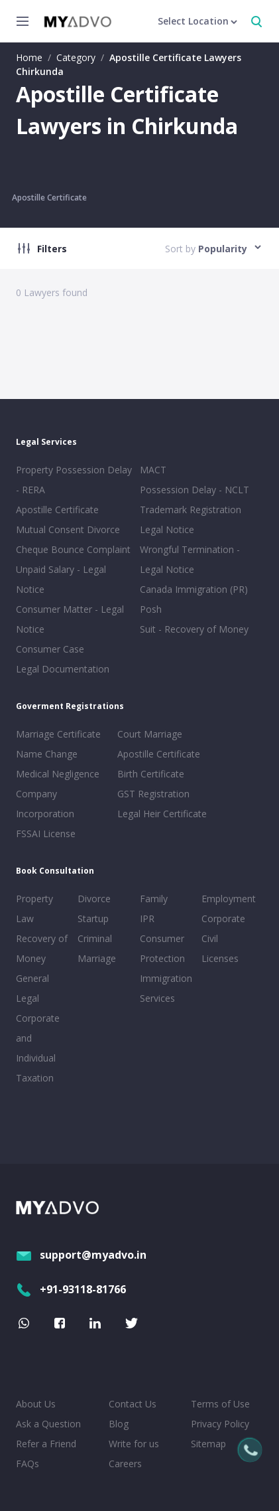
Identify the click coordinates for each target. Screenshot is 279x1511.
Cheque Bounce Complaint (73, 549)
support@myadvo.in (81, 1254)
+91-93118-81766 (71, 1289)
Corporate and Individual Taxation (38, 1048)
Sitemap (208, 1443)
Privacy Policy (220, 1423)
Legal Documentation (62, 669)
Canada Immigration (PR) (194, 589)
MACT (153, 469)
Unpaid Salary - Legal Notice (61, 579)
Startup (93, 918)
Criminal (95, 938)
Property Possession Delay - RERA (74, 479)
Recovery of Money (42, 948)
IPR (147, 918)
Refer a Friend (46, 1443)
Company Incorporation (45, 803)
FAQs (27, 1463)
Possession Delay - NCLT (194, 489)
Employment (228, 898)
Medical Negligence (57, 773)
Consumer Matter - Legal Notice (70, 619)
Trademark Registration (190, 509)
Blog (119, 1423)
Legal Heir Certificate (162, 813)
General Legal (32, 988)
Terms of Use (220, 1403)
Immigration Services (166, 988)
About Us (36, 1403)
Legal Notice (167, 529)
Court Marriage (149, 734)
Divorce (94, 898)
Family (154, 898)
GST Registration (153, 793)
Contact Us (132, 1403)
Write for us (134, 1443)
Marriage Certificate (58, 734)
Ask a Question (48, 1423)
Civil (209, 938)
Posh (151, 609)
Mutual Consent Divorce (68, 529)
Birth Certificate (150, 773)
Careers (125, 1463)
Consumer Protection (162, 948)
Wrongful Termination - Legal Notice (190, 559)
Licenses (220, 958)
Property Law (34, 908)
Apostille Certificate (49, 197)
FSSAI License (46, 833)
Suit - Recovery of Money (194, 629)
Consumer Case (50, 649)
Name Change (47, 754)
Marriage (97, 958)
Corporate (223, 918)
